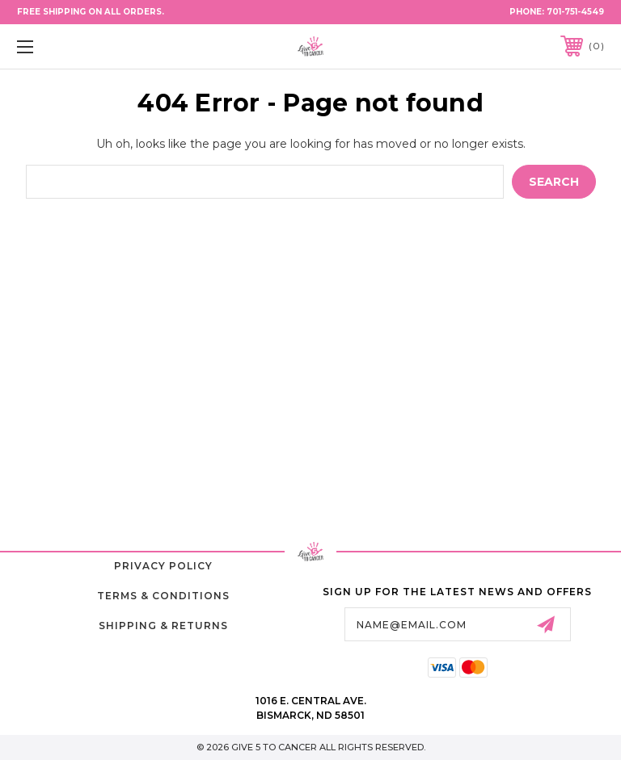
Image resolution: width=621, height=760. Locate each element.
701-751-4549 (575, 11)
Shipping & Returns (163, 625)
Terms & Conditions (163, 596)
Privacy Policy (163, 566)
